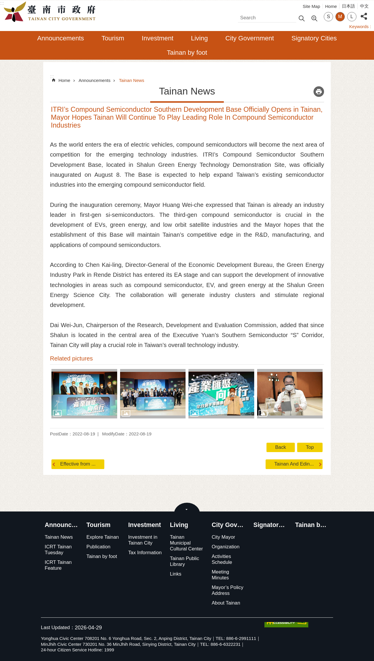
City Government (249, 38)
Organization (225, 547)
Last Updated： (58, 627)
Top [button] (310, 447)
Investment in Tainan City (142, 540)
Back (280, 447)
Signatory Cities (314, 38)
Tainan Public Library (184, 561)
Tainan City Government (51, 12)
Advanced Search (314, 18)
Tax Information (145, 552)
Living (199, 38)
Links (175, 574)
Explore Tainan (102, 537)
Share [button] (364, 13)
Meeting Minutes (220, 575)
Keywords (358, 26)
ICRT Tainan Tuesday (58, 549)
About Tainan (226, 603)
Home (331, 6)
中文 (364, 6)
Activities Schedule (222, 559)
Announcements (60, 38)
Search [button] (301, 18)
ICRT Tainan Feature (58, 565)
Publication (98, 547)
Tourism (112, 38)
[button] (84, 393)
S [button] (328, 16)
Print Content (319, 91)
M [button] (340, 16)
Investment (157, 38)
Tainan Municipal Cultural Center (186, 543)
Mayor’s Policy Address (227, 590)
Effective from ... (78, 464)
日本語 (348, 6)
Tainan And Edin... (294, 464)
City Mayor (223, 537)
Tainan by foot (187, 52)
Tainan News (131, 80)
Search (245, 16)
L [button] (351, 16)
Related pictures (71, 358)
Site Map (311, 6)
